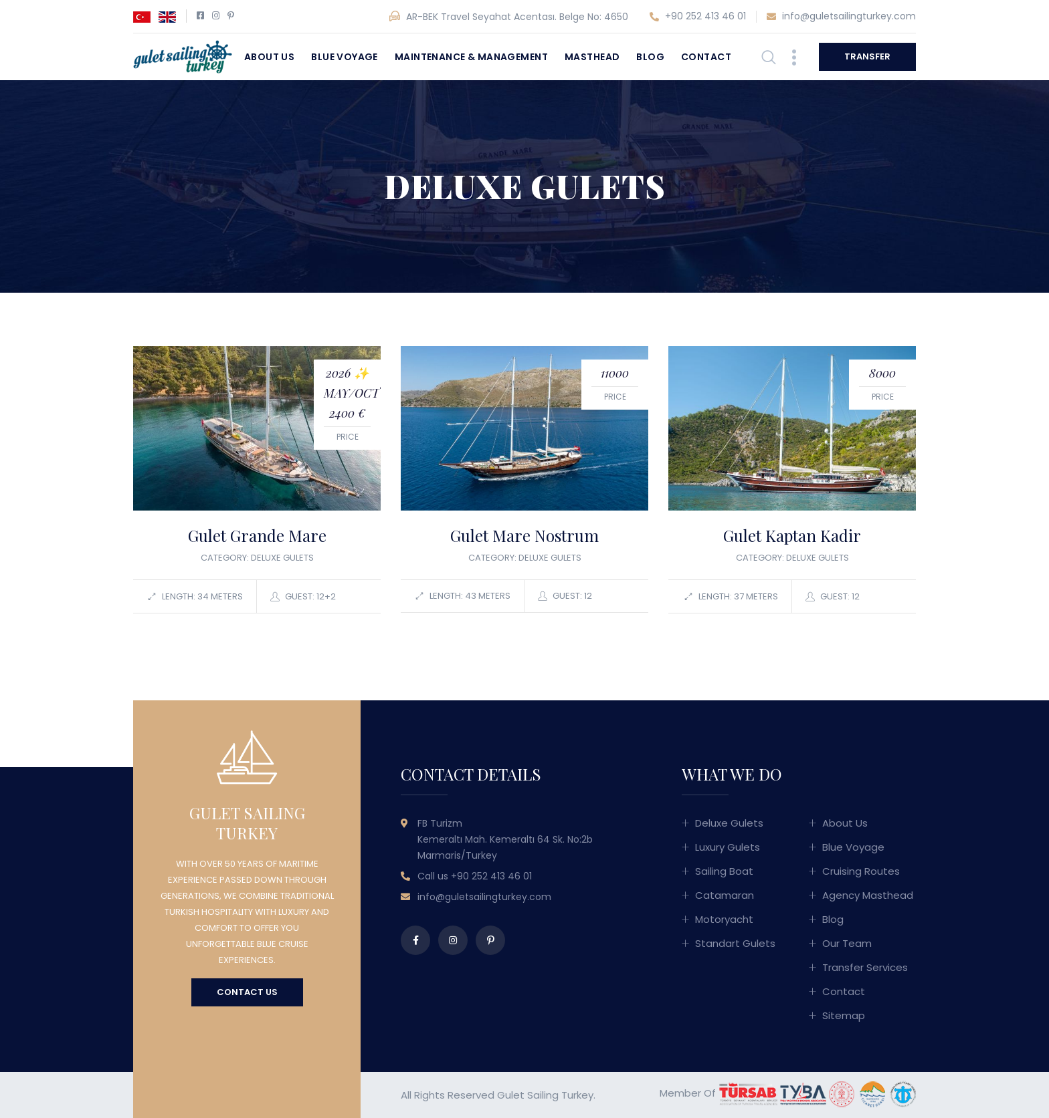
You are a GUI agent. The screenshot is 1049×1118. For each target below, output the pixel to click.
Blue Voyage (344, 56)
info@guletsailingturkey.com (841, 17)
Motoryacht (724, 919)
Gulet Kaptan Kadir (792, 535)
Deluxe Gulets (729, 823)
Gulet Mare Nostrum (524, 535)
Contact (706, 56)
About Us (269, 56)
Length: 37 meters (731, 597)
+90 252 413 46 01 (698, 17)
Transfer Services (865, 967)
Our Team (847, 943)
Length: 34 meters (195, 597)
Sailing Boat (724, 871)
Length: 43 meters (462, 596)
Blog (650, 56)
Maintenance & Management (471, 56)
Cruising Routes (861, 871)
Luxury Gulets (727, 847)
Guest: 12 (565, 596)
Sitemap (843, 1015)
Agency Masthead (867, 895)
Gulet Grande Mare (257, 535)
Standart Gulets (735, 943)
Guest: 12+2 (303, 597)
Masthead (592, 56)
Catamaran (724, 895)
